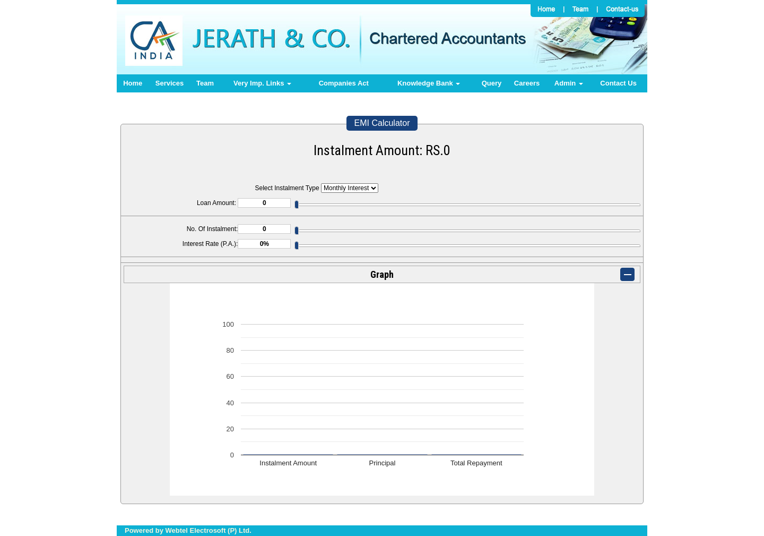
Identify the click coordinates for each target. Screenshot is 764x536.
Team (205, 83)
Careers (527, 83)
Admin (568, 83)
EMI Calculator (382, 122)
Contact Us (618, 83)
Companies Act (344, 83)
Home (132, 83)
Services (169, 83)
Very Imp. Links (262, 83)
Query (492, 83)
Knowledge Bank (428, 83)
